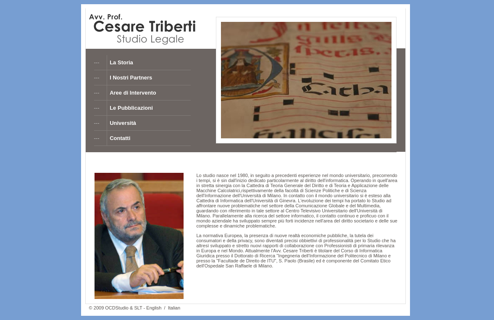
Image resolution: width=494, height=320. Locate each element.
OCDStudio (117, 307)
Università (123, 123)
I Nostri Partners (131, 77)
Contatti (120, 138)
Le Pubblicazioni (131, 108)
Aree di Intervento (133, 93)
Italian (174, 307)
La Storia (121, 62)
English (153, 307)
